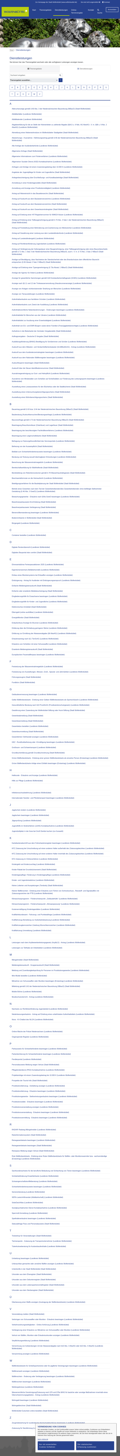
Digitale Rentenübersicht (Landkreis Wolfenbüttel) (31, 547)
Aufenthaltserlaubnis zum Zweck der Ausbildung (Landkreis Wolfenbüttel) (40, 305)
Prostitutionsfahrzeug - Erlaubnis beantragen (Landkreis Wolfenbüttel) (38, 1091)
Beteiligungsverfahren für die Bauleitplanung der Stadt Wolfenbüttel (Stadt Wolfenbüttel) (45, 483)
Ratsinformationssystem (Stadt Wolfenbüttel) (29, 1135)
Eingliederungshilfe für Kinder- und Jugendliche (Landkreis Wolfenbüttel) (39, 602)
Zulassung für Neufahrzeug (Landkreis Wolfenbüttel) (32, 1428)
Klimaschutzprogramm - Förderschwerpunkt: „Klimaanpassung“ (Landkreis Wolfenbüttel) (46, 904)
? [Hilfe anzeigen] (60, 80)
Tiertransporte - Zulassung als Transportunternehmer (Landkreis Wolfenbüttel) (42, 1241)
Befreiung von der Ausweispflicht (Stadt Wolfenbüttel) (32, 446)
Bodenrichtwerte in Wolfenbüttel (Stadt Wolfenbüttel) (32, 518)
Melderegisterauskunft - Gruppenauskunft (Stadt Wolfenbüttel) (35, 965)
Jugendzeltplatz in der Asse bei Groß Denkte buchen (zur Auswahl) (37, 831)
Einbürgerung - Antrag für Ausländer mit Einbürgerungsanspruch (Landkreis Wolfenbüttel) (46, 580)
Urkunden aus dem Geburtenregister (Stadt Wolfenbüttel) (34, 1280)
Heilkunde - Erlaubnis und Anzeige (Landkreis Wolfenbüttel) (35, 775)
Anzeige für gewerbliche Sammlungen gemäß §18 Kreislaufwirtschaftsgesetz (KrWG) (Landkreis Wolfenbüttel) (54, 278)
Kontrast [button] (106, 2)
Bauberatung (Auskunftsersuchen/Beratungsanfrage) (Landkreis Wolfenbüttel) (42, 415)
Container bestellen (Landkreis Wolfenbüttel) (29, 535)
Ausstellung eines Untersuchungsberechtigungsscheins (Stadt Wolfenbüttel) (41, 392)
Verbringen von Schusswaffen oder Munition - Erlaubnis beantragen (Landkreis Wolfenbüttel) (47, 1319)
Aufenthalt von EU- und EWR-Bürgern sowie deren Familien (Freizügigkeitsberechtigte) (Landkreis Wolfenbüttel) (55, 326)
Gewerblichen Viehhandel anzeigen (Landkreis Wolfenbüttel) (35, 737)
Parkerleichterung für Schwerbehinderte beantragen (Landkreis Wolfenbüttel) (41, 1054)
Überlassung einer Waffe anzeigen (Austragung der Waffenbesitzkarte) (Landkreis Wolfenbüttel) (48, 1302)
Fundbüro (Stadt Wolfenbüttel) (23, 682)
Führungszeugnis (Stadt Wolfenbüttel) (26, 677)
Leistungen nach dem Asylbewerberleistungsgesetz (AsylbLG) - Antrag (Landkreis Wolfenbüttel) (48, 942)
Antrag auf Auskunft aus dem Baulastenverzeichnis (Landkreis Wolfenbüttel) (41, 199)
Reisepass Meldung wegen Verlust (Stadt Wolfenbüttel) (33, 1151)
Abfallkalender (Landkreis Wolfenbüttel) (27, 119)
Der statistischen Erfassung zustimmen (87, 1445)
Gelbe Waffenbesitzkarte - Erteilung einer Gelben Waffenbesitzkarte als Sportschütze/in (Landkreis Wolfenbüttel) (55, 700)
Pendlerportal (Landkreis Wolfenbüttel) (26, 1059)
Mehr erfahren (42, 1439)
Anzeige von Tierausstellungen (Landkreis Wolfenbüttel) (33, 294)
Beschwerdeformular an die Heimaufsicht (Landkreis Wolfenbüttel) (37, 478)
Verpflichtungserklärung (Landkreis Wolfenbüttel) (30, 1341)
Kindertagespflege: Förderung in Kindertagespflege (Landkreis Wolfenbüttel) (41, 875)
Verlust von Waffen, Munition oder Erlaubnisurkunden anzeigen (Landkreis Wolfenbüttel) (45, 1335)
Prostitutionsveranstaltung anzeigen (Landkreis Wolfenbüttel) (35, 1107)
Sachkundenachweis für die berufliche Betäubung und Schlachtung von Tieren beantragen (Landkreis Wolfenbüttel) (56, 1171)
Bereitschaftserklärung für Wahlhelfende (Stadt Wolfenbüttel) (35, 468)
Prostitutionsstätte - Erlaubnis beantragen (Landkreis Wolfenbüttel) (37, 1102)
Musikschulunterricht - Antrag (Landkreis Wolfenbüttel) (32, 997)
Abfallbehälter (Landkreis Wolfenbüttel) (27, 114)
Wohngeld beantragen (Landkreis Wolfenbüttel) (30, 1400)
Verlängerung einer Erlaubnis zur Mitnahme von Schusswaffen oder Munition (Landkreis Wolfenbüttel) (51, 1330)
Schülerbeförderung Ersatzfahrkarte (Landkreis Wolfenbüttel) (35, 1176)
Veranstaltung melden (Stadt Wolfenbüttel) (28, 1314)
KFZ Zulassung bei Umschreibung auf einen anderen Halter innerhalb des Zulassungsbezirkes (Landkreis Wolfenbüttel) (57, 854)
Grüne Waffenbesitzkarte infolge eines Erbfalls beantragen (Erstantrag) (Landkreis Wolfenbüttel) (48, 763)
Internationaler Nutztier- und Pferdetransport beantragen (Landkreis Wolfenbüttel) (43, 798)
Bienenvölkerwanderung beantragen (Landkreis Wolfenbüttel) (35, 513)
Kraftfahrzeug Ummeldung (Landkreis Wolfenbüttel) (31, 930)
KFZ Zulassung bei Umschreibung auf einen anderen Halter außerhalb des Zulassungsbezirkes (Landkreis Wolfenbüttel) (58, 848)
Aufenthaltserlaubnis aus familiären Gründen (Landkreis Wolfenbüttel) (38, 299)
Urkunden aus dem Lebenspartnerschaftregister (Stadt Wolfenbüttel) (38, 1285)
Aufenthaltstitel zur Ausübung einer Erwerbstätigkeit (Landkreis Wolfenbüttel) (41, 320)
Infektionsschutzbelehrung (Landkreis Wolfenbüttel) (31, 793)
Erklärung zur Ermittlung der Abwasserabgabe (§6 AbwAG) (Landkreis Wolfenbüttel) (44, 633)
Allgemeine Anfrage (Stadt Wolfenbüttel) (27, 151)
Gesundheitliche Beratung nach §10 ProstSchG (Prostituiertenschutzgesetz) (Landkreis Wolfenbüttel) (50, 705)
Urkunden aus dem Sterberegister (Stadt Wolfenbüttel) (33, 1290)
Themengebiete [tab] (35, 69)
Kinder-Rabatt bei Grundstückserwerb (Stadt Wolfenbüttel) (34, 870)
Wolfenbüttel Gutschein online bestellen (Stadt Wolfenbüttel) (35, 1411)
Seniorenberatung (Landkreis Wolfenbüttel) (28, 1192)
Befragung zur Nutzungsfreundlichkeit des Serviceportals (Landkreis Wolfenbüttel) (43, 441)
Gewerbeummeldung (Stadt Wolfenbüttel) (28, 731)
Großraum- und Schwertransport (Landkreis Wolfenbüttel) (34, 747)
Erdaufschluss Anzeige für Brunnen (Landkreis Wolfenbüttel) (35, 623)
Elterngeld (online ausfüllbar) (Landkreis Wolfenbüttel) (32, 612)
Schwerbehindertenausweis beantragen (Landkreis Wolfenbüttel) (37, 1187)
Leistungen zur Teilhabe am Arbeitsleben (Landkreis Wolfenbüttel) (37, 948)
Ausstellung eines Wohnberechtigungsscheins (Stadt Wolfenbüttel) (37, 397)
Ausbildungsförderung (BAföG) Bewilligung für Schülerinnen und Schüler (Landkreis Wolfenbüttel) (49, 342)
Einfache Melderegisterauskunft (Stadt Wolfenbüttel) (32, 586)
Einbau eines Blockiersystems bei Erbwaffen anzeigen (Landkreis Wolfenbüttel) (42, 575)
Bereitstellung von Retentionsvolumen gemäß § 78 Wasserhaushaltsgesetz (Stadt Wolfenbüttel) (48, 473)
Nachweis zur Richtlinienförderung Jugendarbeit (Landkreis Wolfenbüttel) (40, 1009)
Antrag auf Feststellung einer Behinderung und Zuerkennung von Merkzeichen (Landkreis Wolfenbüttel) (51, 228)
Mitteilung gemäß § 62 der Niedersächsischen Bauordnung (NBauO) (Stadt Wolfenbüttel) (46, 986)
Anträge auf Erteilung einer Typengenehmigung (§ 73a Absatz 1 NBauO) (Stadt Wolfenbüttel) (47, 267)
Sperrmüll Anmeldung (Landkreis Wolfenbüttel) (30, 1213)
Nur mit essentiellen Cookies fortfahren (48, 1445)
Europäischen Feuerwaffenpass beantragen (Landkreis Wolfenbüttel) (38, 655)
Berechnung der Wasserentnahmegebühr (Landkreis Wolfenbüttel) (37, 462)
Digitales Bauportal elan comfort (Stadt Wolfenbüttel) (32, 552)
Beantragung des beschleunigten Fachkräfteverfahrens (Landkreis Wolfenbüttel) (42, 430)
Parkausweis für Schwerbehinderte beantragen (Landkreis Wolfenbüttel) (39, 1049)
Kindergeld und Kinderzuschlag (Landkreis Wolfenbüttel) (33, 864)
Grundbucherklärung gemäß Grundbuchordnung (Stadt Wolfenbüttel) (38, 753)
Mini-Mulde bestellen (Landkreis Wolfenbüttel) (29, 976)
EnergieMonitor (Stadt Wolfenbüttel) (25, 617)
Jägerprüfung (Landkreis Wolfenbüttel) (26, 821)
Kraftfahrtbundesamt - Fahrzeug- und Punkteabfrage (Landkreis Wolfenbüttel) (41, 915)
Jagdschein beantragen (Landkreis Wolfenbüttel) (30, 815)
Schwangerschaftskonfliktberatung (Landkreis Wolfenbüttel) (34, 1181)
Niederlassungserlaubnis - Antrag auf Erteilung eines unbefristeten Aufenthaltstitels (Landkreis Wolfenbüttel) (53, 1014)
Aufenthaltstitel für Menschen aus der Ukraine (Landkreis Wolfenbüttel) (39, 315)
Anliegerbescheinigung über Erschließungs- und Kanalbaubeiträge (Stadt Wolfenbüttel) (45, 177)
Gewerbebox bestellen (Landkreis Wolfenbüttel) (30, 726)
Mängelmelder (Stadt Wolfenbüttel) (25, 960)
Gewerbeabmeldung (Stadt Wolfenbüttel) (27, 716)
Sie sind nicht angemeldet (90, 2)
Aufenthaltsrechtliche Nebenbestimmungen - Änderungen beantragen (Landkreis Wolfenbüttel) (48, 310)
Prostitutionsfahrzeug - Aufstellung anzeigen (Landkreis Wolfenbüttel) (38, 1086)
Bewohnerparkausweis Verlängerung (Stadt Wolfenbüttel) (34, 507)
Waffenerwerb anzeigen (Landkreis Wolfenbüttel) (30, 1371)
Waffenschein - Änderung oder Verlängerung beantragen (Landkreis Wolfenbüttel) (43, 1376)
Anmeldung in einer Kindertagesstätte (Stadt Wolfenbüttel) (34, 183)
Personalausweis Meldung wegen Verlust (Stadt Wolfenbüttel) (35, 1065)
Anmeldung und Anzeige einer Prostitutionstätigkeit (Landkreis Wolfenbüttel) (41, 188)
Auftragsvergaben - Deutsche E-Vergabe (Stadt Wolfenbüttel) (35, 336)
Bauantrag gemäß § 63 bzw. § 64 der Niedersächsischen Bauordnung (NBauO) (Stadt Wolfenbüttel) (50, 409)
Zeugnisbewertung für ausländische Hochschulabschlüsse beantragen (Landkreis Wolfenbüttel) (48, 1423)
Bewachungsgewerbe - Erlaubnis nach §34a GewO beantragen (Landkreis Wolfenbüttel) (46, 497)
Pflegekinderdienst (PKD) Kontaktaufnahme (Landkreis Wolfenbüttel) (38, 1070)
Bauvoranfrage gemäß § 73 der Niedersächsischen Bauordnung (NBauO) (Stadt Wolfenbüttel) (48, 420)
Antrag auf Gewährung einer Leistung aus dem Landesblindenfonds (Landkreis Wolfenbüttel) (47, 233)
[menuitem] (56, 2)
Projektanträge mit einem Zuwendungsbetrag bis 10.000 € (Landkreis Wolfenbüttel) (43, 1075)
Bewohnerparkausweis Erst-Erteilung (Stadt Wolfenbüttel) (34, 502)
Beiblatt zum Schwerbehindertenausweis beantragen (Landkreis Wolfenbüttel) (41, 452)
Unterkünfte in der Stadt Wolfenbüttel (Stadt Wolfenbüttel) (34, 1269)
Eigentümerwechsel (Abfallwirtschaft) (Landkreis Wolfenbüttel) (35, 570)
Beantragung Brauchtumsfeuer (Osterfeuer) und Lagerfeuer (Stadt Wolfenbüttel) (42, 425)
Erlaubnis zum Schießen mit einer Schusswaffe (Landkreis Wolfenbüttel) (39, 644)
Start (12, 50)
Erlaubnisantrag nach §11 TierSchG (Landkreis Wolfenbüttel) (35, 639)
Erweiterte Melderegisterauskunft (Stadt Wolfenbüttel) (32, 649)
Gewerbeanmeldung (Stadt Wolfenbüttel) (27, 721)
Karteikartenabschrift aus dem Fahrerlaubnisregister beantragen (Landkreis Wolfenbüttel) (46, 843)
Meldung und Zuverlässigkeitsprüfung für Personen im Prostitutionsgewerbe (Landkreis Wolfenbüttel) (50, 970)
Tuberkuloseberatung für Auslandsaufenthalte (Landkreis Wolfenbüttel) (39, 1246)
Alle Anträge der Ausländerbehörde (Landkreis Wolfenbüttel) (35, 146)
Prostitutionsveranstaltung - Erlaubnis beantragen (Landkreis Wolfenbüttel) (40, 1112)
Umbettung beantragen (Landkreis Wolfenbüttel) (30, 1258)
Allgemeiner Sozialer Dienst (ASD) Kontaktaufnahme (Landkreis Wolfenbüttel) (42, 162)
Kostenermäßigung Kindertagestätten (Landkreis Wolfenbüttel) (36, 909)
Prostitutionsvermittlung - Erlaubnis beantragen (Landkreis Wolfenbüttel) (39, 1118)
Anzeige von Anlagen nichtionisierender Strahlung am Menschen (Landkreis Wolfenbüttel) (46, 289)
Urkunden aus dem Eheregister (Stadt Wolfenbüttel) (32, 1274)
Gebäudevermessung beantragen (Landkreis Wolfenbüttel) (34, 694)
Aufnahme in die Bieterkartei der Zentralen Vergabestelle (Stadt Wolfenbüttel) (41, 331)
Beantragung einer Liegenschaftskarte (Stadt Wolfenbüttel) (34, 436)
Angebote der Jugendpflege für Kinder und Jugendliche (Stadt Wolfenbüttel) (41, 172)
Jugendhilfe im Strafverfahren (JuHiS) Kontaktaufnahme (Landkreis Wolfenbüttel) (43, 826)
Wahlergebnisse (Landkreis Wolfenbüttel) (27, 1387)
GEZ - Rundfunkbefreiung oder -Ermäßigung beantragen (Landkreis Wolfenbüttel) (43, 742)
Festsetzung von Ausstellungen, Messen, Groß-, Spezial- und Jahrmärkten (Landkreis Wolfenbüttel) (50, 672)
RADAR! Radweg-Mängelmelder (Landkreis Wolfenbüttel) (34, 1130)
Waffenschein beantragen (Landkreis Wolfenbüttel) (31, 1382)
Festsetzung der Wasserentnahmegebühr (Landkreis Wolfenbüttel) (37, 666)
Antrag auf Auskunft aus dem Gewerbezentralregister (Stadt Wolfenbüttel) (40, 209)
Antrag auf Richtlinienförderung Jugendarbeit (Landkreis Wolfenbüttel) (38, 244)
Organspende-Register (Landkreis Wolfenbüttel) (30, 1037)
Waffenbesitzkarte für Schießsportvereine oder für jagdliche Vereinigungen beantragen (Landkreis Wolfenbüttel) (54, 1366)
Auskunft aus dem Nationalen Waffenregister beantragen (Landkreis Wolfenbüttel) (43, 358)
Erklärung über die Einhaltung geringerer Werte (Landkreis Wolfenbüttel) (39, 628)
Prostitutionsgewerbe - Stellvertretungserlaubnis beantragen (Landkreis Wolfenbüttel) (44, 1096)
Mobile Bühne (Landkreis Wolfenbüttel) (27, 992)
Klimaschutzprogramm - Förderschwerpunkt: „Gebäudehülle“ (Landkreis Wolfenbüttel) (45, 899)
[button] (100, 12)
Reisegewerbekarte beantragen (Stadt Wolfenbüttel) (32, 1145)
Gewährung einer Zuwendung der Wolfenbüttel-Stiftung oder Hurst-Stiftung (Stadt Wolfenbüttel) (48, 710)
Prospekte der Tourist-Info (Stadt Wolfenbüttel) (29, 1080)
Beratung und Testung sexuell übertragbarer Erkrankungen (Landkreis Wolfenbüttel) (44, 457)
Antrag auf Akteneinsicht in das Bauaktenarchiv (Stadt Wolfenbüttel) (38, 193)
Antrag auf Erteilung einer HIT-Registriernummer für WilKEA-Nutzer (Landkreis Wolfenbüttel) (47, 215)
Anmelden (112, 9)
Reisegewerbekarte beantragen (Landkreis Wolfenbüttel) (33, 1140)
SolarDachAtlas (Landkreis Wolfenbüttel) (27, 1203)
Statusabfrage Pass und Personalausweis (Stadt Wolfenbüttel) (36, 1224)
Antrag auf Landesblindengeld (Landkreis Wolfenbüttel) (33, 238)
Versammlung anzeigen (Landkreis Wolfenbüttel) (30, 1354)
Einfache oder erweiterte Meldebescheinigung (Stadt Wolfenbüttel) (37, 591)
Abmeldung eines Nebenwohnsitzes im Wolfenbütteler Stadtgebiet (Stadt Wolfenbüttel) (45, 132)
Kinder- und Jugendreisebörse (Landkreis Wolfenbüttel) (33, 880)
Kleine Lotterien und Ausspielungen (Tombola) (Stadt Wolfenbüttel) (37, 885)
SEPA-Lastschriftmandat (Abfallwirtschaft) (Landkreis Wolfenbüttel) (37, 1197)
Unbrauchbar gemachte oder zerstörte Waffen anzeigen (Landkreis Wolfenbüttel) (43, 1264)
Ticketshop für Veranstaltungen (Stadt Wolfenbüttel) (31, 1236)
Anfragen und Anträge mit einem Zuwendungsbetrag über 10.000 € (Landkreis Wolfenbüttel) (47, 167)
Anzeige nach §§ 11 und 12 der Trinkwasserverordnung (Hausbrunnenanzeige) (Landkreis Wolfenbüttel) (52, 283)
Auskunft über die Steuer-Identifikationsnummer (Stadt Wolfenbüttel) (38, 368)
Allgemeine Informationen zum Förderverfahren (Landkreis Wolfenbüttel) (39, 156)
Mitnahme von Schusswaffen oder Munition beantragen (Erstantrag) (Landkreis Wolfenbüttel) (47, 981)
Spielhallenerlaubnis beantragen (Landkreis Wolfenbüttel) (34, 1218)
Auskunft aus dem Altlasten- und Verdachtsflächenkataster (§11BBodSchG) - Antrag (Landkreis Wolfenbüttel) (54, 347)
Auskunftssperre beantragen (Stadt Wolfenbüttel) (30, 363)
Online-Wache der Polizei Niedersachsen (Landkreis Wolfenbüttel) (37, 1031)
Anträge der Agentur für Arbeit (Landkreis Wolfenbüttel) (33, 273)
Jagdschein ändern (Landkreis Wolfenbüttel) (29, 810)
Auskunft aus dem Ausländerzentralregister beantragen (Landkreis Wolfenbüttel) (42, 352)
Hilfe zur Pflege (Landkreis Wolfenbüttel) (27, 781)
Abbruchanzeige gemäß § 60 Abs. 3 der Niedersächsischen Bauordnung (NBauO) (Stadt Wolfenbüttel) (51, 109)
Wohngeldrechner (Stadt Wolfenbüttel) (26, 1405)
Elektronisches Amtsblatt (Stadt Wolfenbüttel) (29, 607)
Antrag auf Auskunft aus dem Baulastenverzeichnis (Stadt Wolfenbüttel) (39, 204)
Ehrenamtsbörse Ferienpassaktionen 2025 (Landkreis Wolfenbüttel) (38, 564)
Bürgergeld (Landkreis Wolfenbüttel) (26, 523)
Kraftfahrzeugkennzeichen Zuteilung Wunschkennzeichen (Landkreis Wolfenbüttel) (43, 925)
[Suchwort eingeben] (34, 75)
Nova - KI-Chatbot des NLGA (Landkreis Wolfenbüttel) (32, 1019)
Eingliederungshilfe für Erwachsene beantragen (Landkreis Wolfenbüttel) (39, 596)
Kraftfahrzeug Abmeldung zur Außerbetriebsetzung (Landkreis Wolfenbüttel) (41, 920)
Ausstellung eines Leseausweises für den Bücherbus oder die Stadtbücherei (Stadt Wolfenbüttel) (49, 387)
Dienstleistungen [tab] (84, 69)
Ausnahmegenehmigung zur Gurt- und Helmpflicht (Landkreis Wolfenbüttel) (41, 373)
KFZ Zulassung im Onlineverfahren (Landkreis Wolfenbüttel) (35, 859)
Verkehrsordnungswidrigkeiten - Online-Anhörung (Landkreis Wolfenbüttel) (40, 1325)
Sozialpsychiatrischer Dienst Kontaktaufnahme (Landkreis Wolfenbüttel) (39, 1208)
